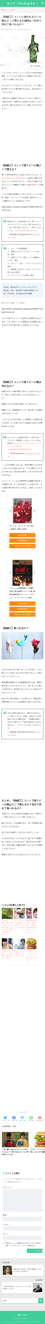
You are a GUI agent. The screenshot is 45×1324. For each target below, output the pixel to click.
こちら (17, 303)
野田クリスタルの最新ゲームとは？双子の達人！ (19, 954)
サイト (5, 1234)
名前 (5, 1215)
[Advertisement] (22, 135)
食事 (14, 1126)
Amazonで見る (22, 535)
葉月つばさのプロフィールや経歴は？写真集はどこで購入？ (7, 954)
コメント (7, 1187)
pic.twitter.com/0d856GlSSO (19, 449)
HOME (22, 1315)
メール (6, 1224)
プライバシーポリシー (22, 1319)
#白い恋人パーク (20, 443)
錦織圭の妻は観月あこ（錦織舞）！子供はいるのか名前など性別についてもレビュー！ (31, 926)
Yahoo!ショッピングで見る (22, 546)
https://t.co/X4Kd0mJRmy (25, 230)
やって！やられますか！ (22, 3)
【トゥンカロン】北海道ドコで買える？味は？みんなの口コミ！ (19, 925)
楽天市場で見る (22, 540)
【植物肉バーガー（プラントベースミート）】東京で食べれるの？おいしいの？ (31, 956)
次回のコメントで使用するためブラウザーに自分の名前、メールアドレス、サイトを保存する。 (23, 1244)
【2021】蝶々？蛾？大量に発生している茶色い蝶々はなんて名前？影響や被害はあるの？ (7, 927)
